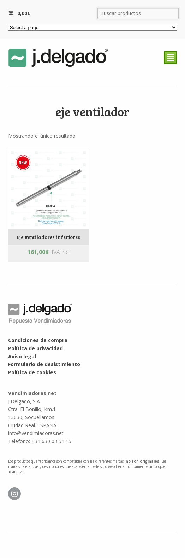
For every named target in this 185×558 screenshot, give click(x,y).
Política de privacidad (35, 348)
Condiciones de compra (37, 340)
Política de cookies (32, 372)
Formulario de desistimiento (44, 364)
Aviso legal (22, 356)
